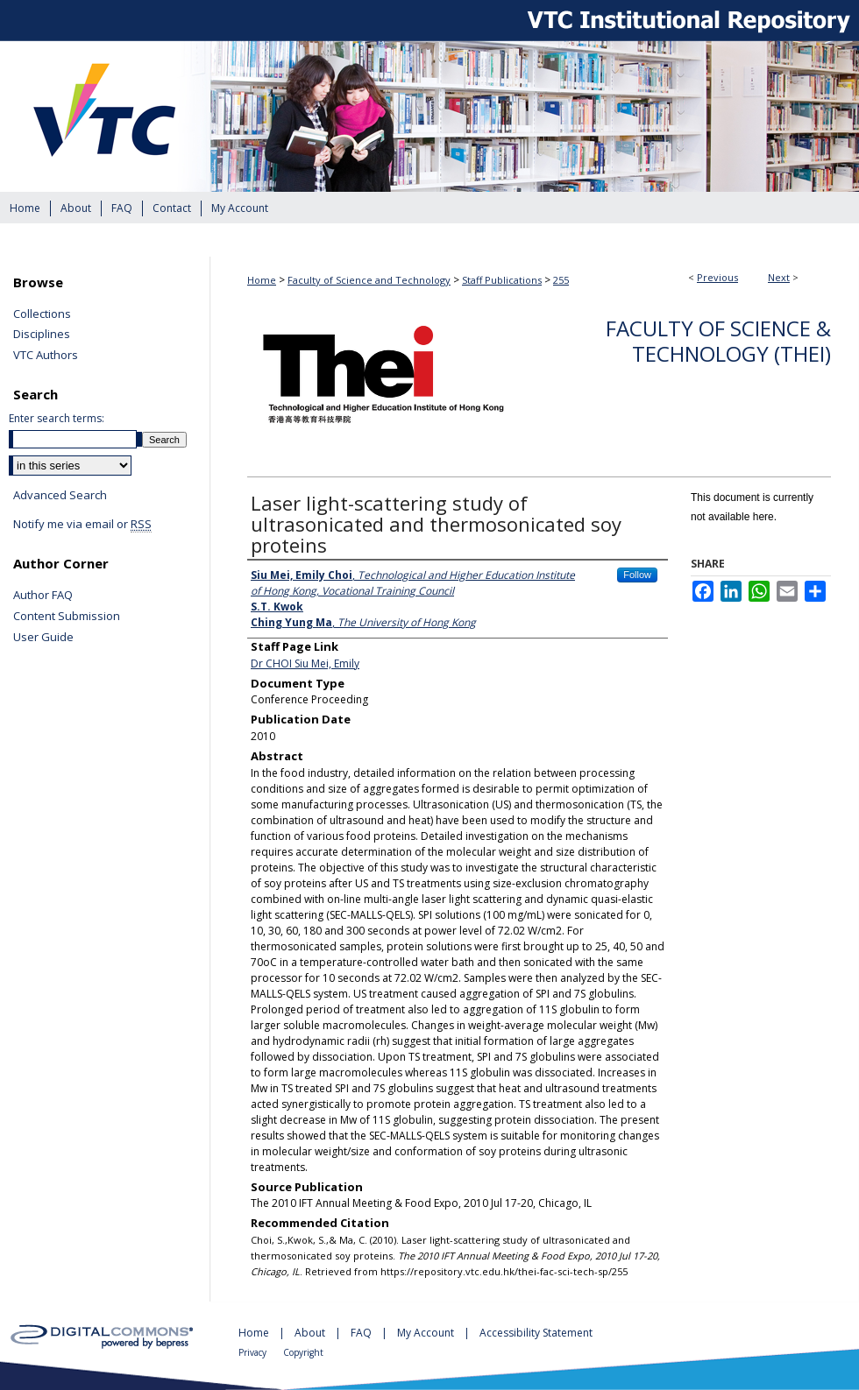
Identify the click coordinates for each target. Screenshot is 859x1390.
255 (561, 279)
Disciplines (41, 335)
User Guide (43, 638)
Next (779, 277)
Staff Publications (502, 279)
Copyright (303, 1352)
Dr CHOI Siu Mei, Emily (305, 663)
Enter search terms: (56, 418)
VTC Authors (45, 356)
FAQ (362, 1332)
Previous (717, 277)
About (311, 1332)
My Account (427, 1332)
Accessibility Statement (536, 1332)
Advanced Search (60, 495)
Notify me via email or (82, 525)
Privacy (253, 1352)
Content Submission (66, 617)
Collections (42, 314)
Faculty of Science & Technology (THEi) (718, 341)
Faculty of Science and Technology (369, 279)
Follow (637, 574)
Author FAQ (43, 596)
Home (261, 279)
